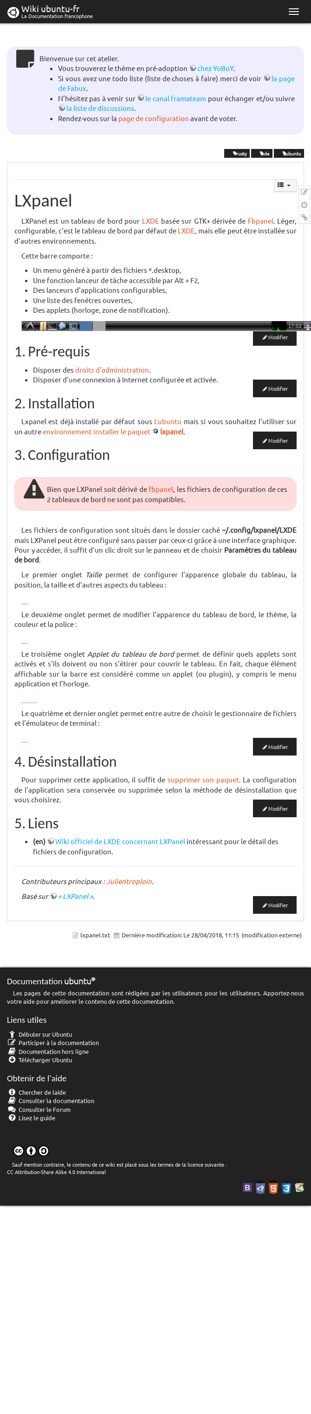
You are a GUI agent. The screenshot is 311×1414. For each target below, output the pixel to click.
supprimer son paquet (203, 779)
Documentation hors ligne (48, 1051)
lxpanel (171, 431)
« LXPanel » (75, 895)
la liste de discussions (100, 107)
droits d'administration (112, 369)
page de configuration (153, 118)
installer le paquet (121, 431)
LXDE (150, 220)
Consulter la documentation (50, 1100)
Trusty (237, 152)
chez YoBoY (215, 68)
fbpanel (161, 488)
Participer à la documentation (53, 1042)
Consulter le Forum (39, 1109)
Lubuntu (289, 152)
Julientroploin (129, 881)
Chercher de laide (36, 1092)
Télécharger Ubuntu (39, 1060)
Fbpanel (260, 220)
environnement (67, 431)
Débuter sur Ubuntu (39, 1034)
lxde (262, 152)
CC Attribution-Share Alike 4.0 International (56, 1171)
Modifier (278, 337)
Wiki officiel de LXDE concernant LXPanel (120, 841)
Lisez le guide (31, 1118)
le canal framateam (175, 98)
